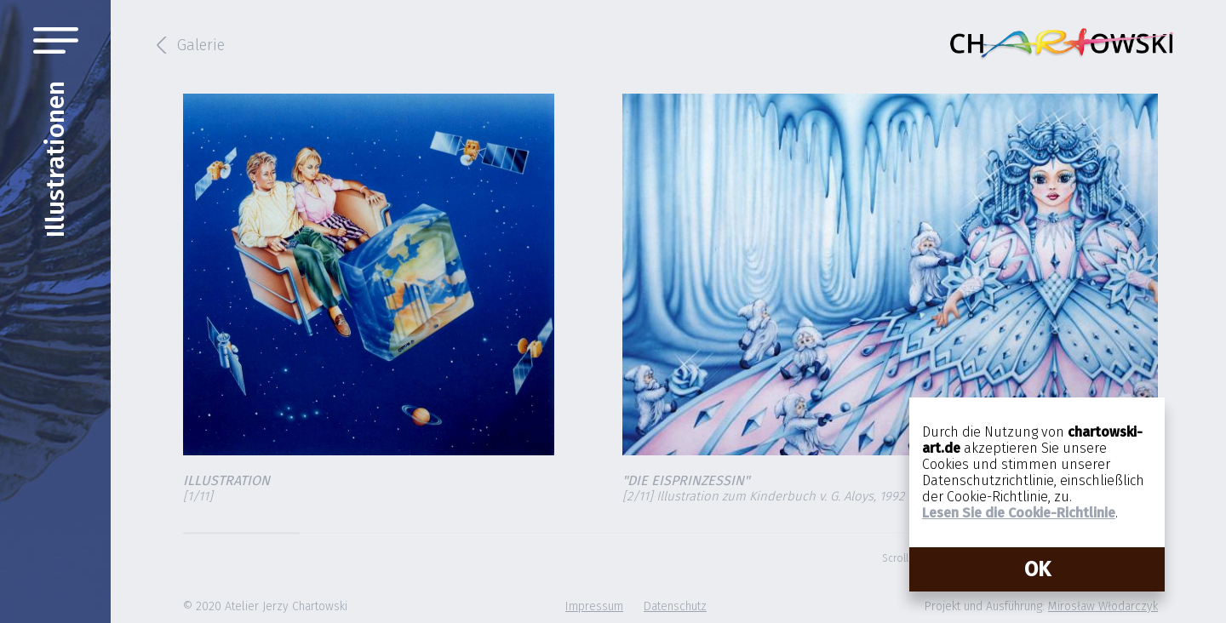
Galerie (201, 45)
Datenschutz (675, 606)
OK (1037, 569)
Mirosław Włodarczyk (1103, 606)
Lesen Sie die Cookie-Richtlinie (1018, 513)
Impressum (594, 606)
